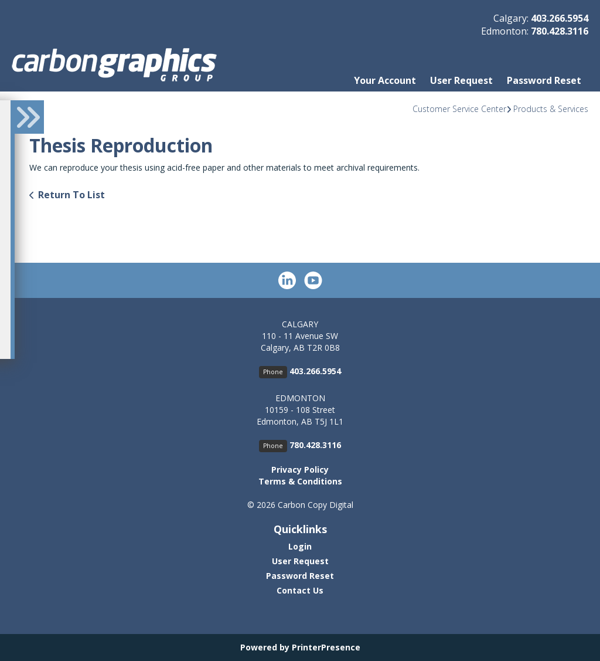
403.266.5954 (559, 18)
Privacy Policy (300, 469)
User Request (461, 80)
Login (300, 546)
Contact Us (300, 590)
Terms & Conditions (300, 481)
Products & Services (550, 108)
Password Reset (544, 80)
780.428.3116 (559, 31)
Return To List (71, 194)
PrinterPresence (326, 647)
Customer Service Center (459, 108)
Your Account (385, 80)
